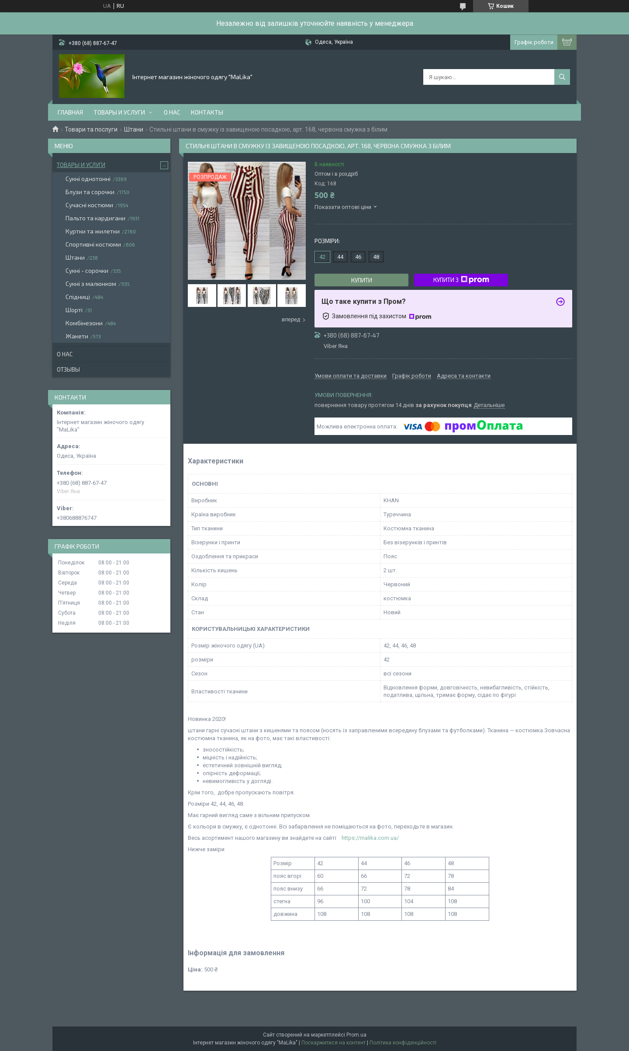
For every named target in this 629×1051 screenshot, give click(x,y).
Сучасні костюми (89, 205)
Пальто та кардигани (95, 218)
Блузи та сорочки (90, 191)
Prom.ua (356, 1035)
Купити (361, 280)
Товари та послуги (91, 129)
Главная (70, 112)
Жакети (77, 336)
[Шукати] (562, 77)
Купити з (461, 280)
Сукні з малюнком (91, 283)
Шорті (74, 309)
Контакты (207, 112)
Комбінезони (84, 323)
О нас (172, 112)
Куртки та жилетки (93, 231)
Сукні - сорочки (87, 270)
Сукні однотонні (88, 178)
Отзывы (68, 369)
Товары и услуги (119, 112)
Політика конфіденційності (403, 1043)
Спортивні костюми (93, 244)
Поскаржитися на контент (333, 1043)
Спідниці (78, 296)
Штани (133, 129)
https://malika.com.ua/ (370, 838)
